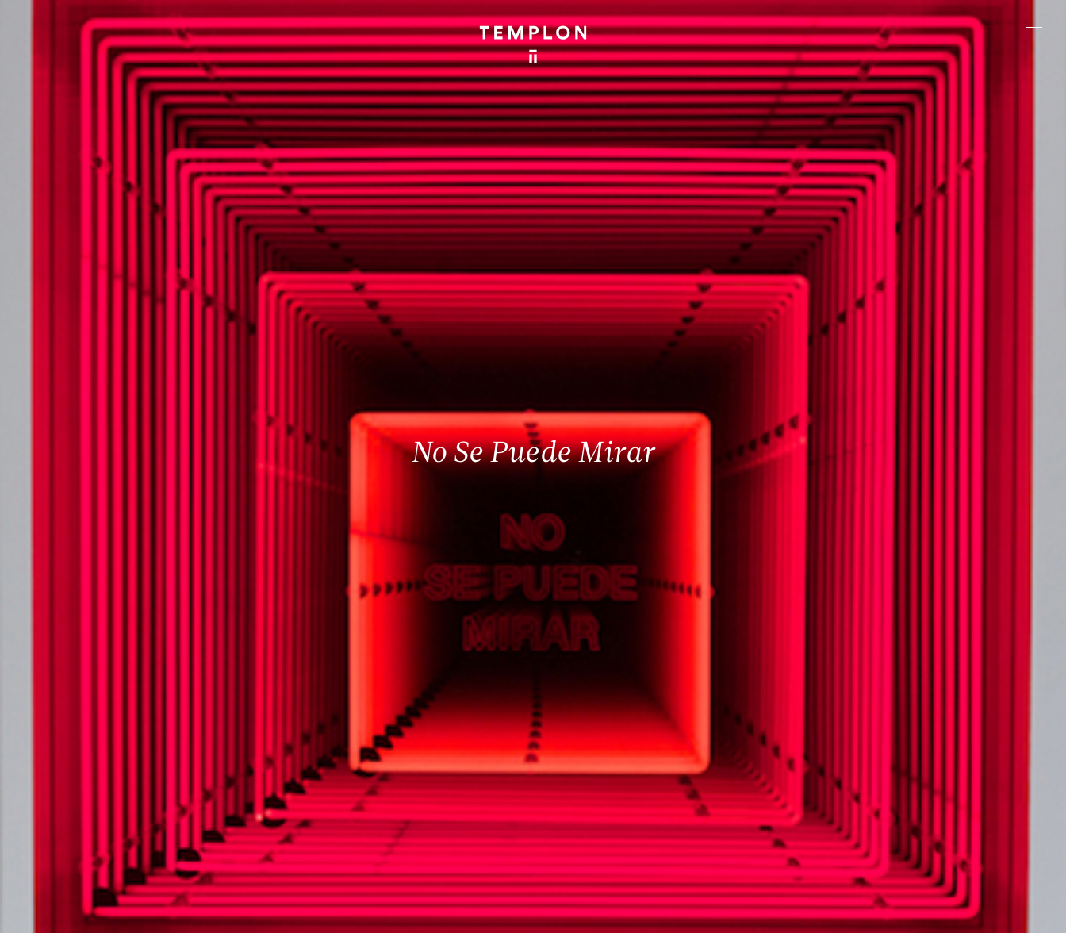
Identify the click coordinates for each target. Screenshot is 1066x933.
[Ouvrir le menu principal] (1034, 24)
